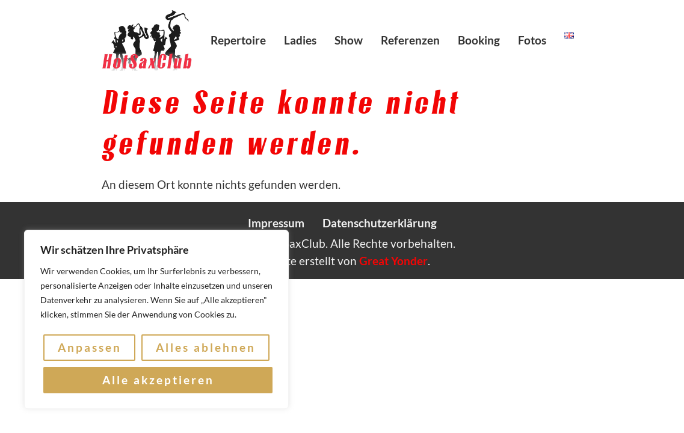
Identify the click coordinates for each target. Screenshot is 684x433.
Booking (479, 40)
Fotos (532, 40)
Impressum (276, 223)
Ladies (300, 40)
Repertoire (238, 40)
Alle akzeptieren (158, 380)
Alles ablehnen (206, 347)
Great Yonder (393, 261)
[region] (156, 319)
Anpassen (90, 347)
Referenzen (410, 40)
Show (348, 40)
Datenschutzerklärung (379, 223)
